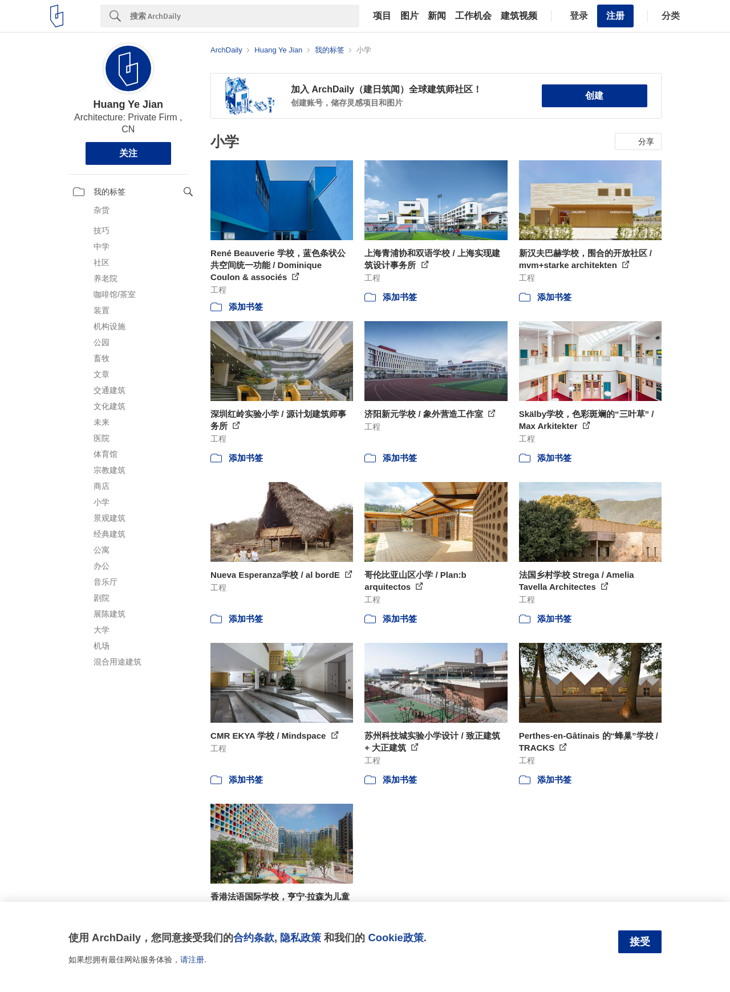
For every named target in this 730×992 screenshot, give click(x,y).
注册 (615, 16)
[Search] (244, 16)
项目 (382, 16)
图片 (409, 16)
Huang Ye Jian (128, 104)
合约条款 (253, 938)
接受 (640, 942)
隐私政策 (300, 938)
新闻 (437, 16)
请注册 (192, 959)
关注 (128, 153)
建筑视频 (519, 16)
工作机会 (473, 16)
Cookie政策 (395, 938)
